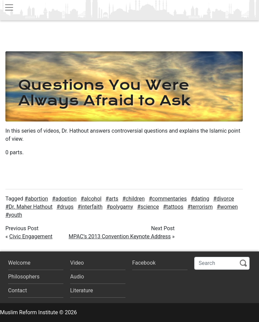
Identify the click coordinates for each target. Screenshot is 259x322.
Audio (77, 276)
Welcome (19, 263)
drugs (67, 207)
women (229, 207)
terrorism (202, 207)
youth (15, 215)
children (135, 198)
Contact (17, 290)
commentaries (169, 198)
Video (77, 263)
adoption (66, 198)
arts (113, 198)
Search (243, 263)
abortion (38, 198)
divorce (225, 198)
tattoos (174, 207)
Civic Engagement (30, 236)
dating (201, 198)
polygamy (121, 207)
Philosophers (23, 276)
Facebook (143, 263)
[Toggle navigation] (9, 7)
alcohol (93, 198)
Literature (81, 290)
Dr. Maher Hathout (31, 207)
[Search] (222, 263)
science (150, 207)
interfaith (92, 207)
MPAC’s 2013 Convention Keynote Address (119, 236)
